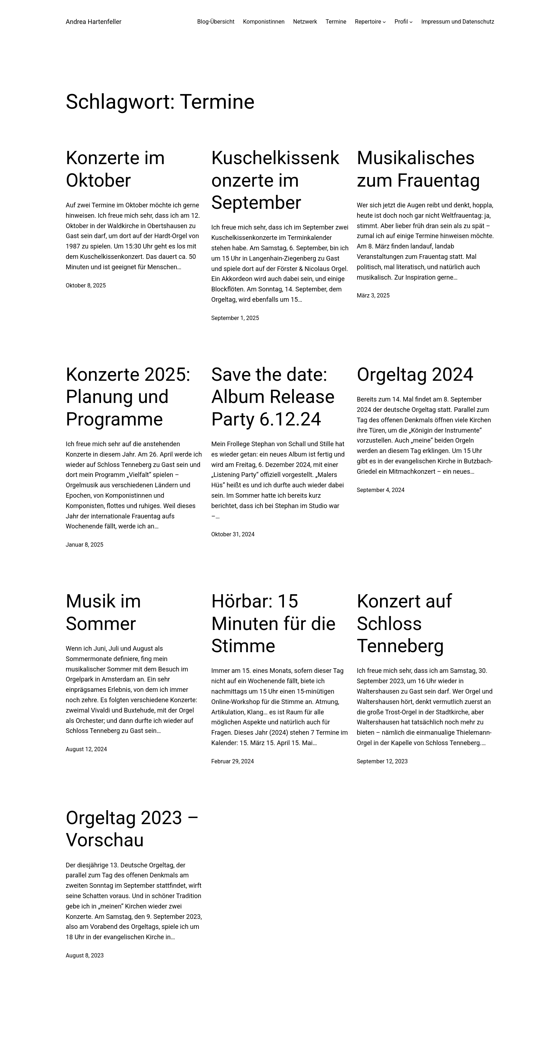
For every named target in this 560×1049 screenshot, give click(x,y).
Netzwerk (305, 21)
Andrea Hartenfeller (93, 21)
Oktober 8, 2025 (86, 285)
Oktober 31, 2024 (233, 534)
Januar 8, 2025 (84, 544)
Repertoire (368, 21)
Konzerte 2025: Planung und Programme (128, 397)
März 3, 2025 (373, 295)
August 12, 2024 (86, 749)
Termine (336, 21)
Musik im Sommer (103, 612)
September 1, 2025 (235, 318)
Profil (401, 21)
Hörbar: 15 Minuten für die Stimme (273, 623)
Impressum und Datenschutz (457, 21)
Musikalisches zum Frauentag (418, 169)
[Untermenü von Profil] (411, 22)
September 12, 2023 (382, 761)
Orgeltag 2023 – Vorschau (132, 829)
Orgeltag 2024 (415, 374)
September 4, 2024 (381, 490)
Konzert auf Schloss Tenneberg (404, 623)
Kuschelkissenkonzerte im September (275, 180)
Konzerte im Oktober (115, 169)
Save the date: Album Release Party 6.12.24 (273, 397)
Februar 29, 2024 (232, 761)
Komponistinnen (264, 21)
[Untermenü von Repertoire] (384, 22)
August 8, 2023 (85, 955)
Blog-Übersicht (215, 21)
